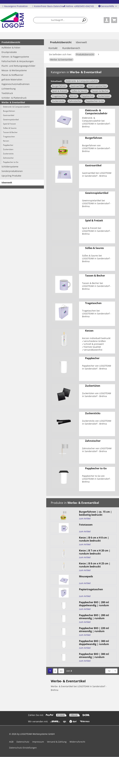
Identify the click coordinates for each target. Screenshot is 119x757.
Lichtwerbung (9, 88)
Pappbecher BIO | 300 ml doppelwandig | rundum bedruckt (94, 643)
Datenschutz (22, 741)
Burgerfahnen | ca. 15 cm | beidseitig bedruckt (95, 513)
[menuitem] (60, 20)
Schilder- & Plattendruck (14, 97)
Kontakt (53, 48)
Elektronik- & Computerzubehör (16, 106)
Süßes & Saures (9, 128)
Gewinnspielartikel (11, 119)
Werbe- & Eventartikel (13, 102)
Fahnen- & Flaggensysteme (15, 56)
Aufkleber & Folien (11, 47)
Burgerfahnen (9, 111)
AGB (11, 741)
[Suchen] (84, 20)
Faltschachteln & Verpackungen (18, 61)
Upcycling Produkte (11, 175)
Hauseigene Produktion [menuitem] (15, 6)
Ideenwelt (7, 182)
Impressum (38, 741)
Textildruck (7, 93)
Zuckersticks (8, 153)
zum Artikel (85, 518)
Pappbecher (8, 145)
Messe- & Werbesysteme (14, 70)
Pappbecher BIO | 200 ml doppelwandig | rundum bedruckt (94, 604)
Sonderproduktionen (12, 171)
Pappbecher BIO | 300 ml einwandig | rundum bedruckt (94, 655)
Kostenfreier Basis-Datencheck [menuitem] (48, 6)
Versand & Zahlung (57, 741)
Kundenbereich (71, 48)
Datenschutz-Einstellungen (23, 747)
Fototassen (86, 524)
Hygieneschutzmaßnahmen (16, 84)
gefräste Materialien (12, 79)
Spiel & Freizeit (9, 123)
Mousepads (86, 576)
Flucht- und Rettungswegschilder (18, 65)
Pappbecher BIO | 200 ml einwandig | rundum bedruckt (94, 617)
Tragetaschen (9, 136)
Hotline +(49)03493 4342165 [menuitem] (78, 6)
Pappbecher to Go (10, 162)
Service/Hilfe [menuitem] (106, 6)
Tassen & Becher (10, 132)
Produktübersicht (11, 42)
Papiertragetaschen (91, 589)
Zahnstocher (8, 158)
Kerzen (6, 141)
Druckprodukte (9, 52)
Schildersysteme (10, 166)
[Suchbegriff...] (60, 20)
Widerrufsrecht (77, 741)
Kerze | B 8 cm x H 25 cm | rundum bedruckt (94, 565)
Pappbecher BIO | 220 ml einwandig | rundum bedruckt (94, 630)
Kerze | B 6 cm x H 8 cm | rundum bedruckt (94, 539)
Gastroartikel (8, 115)
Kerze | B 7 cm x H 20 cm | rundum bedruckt (94, 552)
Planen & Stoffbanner (12, 74)
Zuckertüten (8, 149)
